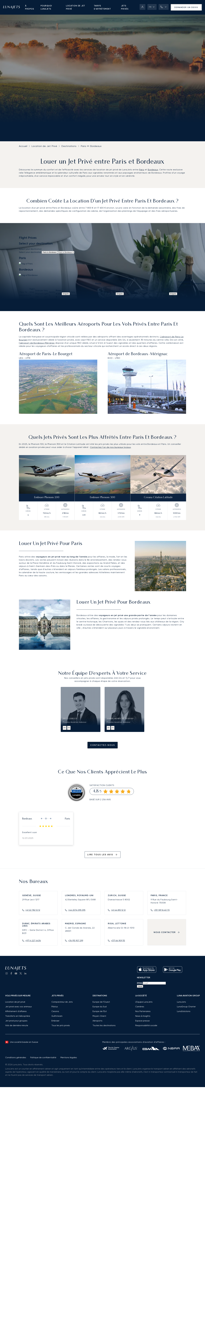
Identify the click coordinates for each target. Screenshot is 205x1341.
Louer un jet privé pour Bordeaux (114, 602)
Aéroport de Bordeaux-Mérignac (138, 354)
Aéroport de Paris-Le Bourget (46, 354)
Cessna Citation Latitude (158, 497)
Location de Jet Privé (44, 146)
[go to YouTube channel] (16, 973)
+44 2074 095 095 (76, 910)
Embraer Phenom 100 (46, 497)
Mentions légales (68, 1057)
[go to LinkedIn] (25, 973)
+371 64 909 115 (118, 940)
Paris (141, 169)
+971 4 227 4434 (33, 940)
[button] (152, 7)
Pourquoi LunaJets (46, 7)
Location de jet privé (75, 7)
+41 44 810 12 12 (118, 910)
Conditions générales (15, 1057)
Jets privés (124, 7)
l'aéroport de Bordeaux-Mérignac (37, 343)
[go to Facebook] (11, 973)
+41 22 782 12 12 (32, 910)
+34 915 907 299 (75, 940)
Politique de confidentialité (43, 1057)
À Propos (29, 7)
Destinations (69, 146)
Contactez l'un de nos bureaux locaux (110, 447)
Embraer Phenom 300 (102, 497)
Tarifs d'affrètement (102, 7)
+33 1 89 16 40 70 (162, 910)
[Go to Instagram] (6, 973)
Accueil (23, 146)
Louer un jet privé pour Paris (51, 543)
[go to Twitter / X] (20, 973)
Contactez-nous (102, 745)
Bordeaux (153, 169)
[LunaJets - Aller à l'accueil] (11, 7)
